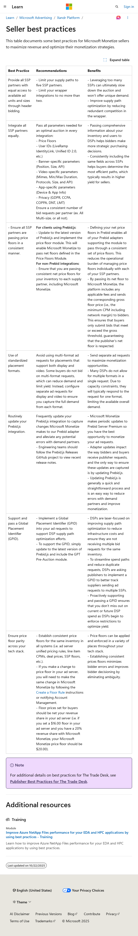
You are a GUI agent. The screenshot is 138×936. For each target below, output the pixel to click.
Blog (71, 913)
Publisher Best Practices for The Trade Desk (48, 781)
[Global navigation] (5, 6)
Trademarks (43, 921)
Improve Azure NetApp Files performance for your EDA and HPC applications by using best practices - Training (67, 834)
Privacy (111, 913)
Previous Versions (48, 913)
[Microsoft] (69, 6)
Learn (10, 17)
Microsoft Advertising (35, 17)
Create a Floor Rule (50, 692)
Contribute (92, 913)
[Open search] (117, 6)
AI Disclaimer (20, 913)
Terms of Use (19, 921)
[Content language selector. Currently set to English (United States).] (32, 890)
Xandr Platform (68, 17)
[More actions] (127, 18)
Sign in (129, 6)
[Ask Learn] (118, 18)
